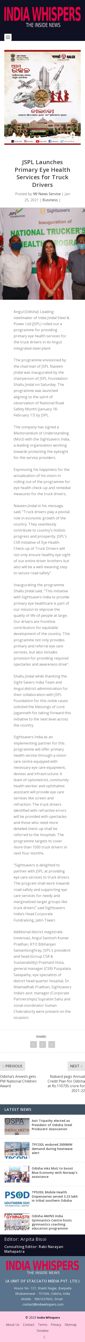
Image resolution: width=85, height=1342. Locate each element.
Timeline (42, 1331)
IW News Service (47, 193)
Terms (42, 1324)
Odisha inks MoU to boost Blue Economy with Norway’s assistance (54, 1172)
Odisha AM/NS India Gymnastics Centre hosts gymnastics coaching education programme (52, 1222)
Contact (28, 1324)
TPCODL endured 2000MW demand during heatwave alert (52, 1148)
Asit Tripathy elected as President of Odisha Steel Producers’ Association (52, 1124)
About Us (12, 1324)
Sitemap (71, 1324)
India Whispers (48, 1317)
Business (50, 199)
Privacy (56, 1324)
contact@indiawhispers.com (42, 1304)
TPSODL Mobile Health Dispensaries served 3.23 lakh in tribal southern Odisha (55, 1196)
